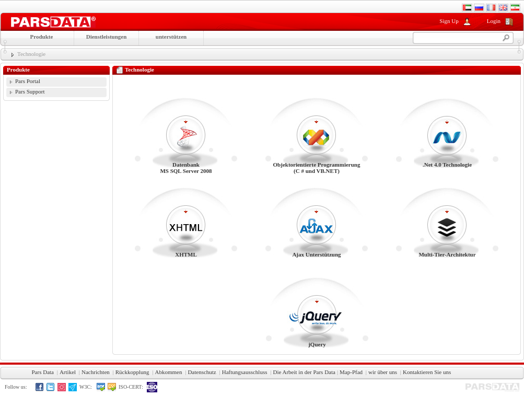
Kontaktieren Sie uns (427, 372)
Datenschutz (202, 372)
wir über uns (382, 372)
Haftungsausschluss (244, 372)
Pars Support (30, 91)
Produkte (41, 36)
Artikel (68, 372)
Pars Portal (27, 81)
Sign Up (448, 21)
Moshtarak (53, 22)
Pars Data (43, 372)
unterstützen (171, 36)
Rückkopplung (132, 372)
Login (493, 21)
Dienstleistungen (106, 36)
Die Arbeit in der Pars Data (304, 372)
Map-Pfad (351, 372)
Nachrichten (95, 372)
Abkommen (168, 372)
